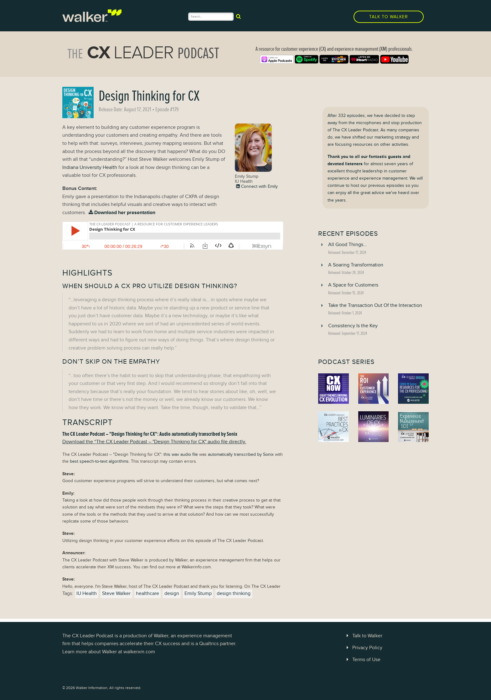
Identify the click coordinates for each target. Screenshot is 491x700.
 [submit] (238, 16)
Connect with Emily (256, 186)
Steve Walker (116, 593)
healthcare (147, 593)
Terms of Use (362, 659)
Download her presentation (121, 212)
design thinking (234, 593)
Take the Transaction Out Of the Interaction (375, 305)
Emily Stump (198, 593)
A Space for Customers (353, 285)
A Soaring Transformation (355, 265)
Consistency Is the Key (353, 326)
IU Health (86, 593)
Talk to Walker (388, 16)
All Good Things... (347, 244)
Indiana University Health (89, 167)
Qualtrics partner (217, 643)
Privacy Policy (363, 647)
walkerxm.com (139, 652)
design (171, 593)
